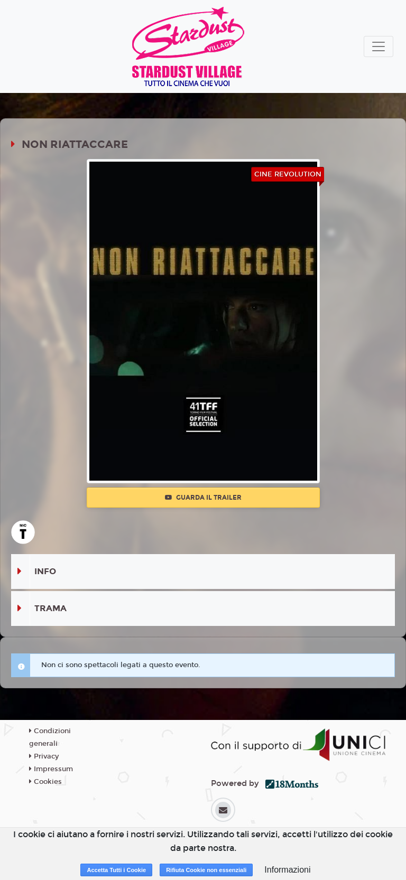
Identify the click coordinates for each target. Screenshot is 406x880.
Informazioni (287, 869)
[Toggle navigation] (378, 46)
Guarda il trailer (203, 497)
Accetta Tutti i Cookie (116, 870)
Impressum (51, 769)
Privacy (44, 756)
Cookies (45, 782)
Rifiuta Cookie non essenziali (206, 870)
